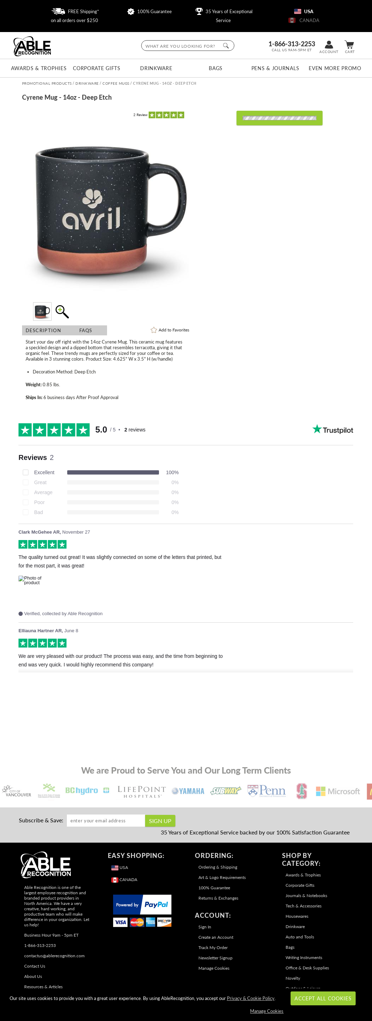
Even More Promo (335, 68)
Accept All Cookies (323, 998)
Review (140, 114)
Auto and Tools (300, 936)
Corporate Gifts (97, 68)
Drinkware (156, 68)
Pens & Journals (275, 68)
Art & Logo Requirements (222, 877)
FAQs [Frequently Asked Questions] (85, 330)
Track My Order (213, 947)
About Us (33, 976)
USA (303, 11)
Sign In (204, 927)
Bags (216, 68)
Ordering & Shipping (217, 867)
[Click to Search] (225, 45)
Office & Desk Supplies (307, 967)
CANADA (303, 20)
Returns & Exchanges (218, 898)
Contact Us (34, 966)
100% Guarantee (149, 11)
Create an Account (215, 937)
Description (43, 330)
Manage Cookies (213, 968)
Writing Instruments (304, 957)
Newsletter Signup (215, 957)
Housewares (297, 916)
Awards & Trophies (37, 68)
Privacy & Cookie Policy (251, 998)
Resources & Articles (43, 986)
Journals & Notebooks (306, 895)
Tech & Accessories (303, 906)
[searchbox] (187, 45)
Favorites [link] (174, 330)
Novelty (293, 978)
